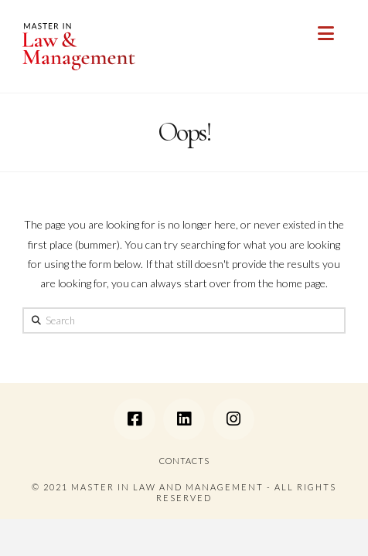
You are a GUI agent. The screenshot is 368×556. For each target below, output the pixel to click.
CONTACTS (184, 461)
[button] (326, 33)
